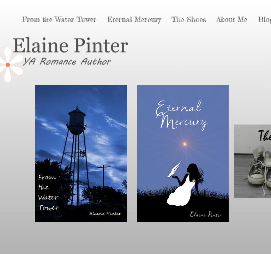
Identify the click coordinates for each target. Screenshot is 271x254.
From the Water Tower (59, 19)
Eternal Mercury (134, 19)
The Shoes (188, 19)
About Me (232, 19)
